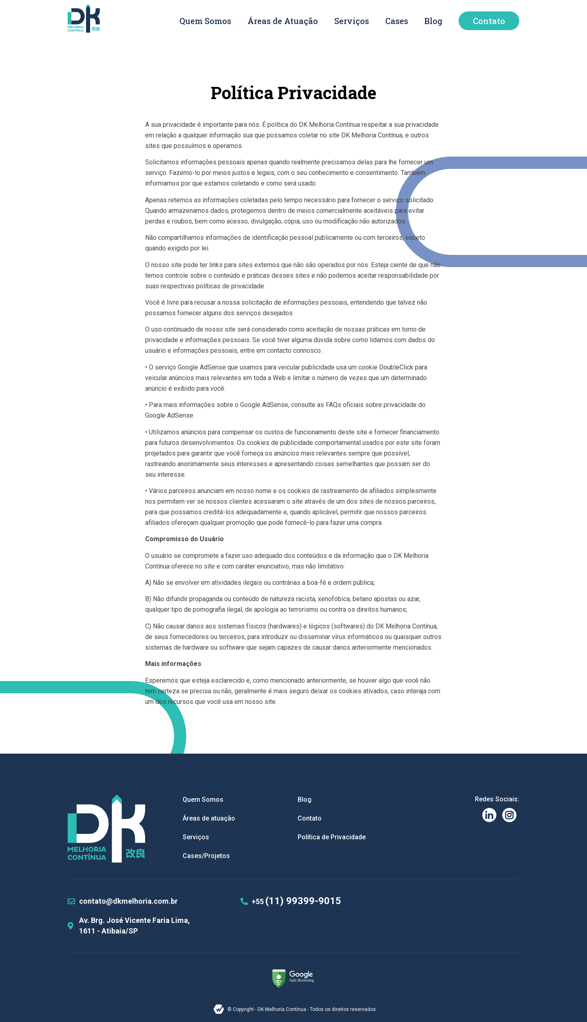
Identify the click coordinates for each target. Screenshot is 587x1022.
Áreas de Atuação (282, 20)
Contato (489, 20)
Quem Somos (205, 20)
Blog (433, 20)
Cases (396, 20)
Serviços (351, 20)
